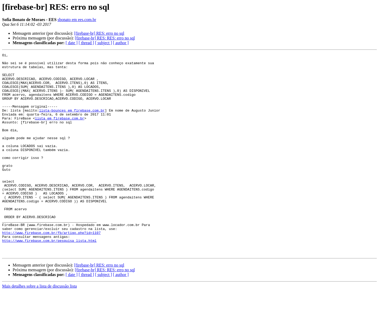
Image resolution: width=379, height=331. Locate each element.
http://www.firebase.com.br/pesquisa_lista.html (49, 278)
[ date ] (71, 43)
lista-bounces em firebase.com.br (72, 122)
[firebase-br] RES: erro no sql (99, 33)
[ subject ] (103, 43)
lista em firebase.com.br (59, 131)
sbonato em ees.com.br (77, 19)
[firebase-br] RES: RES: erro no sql (105, 38)
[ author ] (121, 43)
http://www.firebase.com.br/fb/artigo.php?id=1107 (51, 269)
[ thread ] (86, 43)
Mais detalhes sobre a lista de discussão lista (39, 326)
